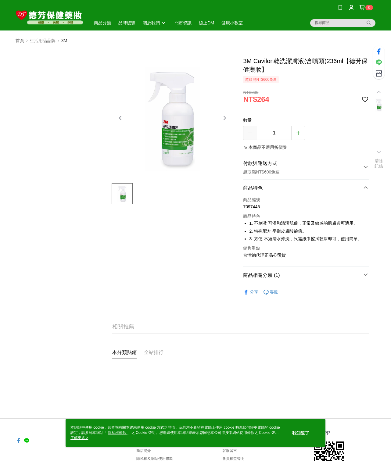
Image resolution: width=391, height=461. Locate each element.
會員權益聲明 (233, 458)
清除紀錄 (379, 163)
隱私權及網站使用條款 (154, 458)
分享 (250, 292)
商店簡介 (143, 450)
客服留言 (229, 450)
